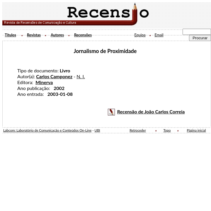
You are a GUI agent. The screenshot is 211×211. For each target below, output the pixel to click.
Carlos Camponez (54, 76)
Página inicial (196, 130)
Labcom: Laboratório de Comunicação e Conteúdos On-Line (47, 130)
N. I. (80, 76)
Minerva (44, 82)
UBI (97, 130)
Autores (57, 35)
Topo (167, 130)
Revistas (34, 35)
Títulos (10, 35)
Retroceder (138, 130)
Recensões (83, 35)
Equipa (139, 35)
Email (158, 35)
